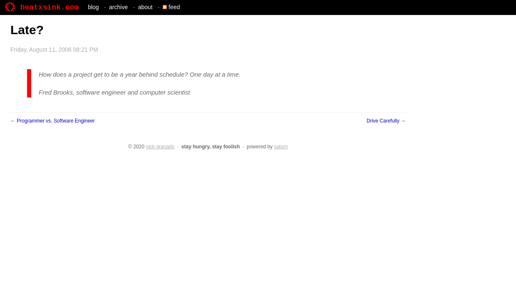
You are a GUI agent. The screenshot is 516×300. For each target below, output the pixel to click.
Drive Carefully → (386, 121)
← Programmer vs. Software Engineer (52, 121)
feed (171, 7)
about (145, 7)
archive (118, 7)
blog (93, 7)
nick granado (160, 147)
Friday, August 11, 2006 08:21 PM (54, 49)
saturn (281, 147)
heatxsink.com (41, 7)
